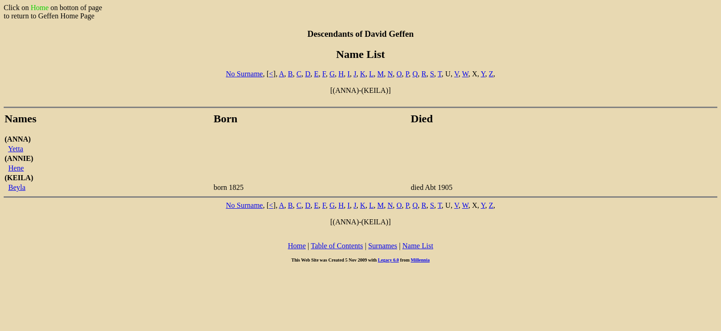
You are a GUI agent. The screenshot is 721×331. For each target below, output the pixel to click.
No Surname (244, 74)
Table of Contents (337, 246)
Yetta (15, 149)
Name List (417, 246)
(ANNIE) (19, 158)
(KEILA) (19, 178)
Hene (16, 168)
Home (297, 246)
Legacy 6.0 (388, 260)
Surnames (382, 246)
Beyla (16, 187)
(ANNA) (18, 139)
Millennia (420, 260)
